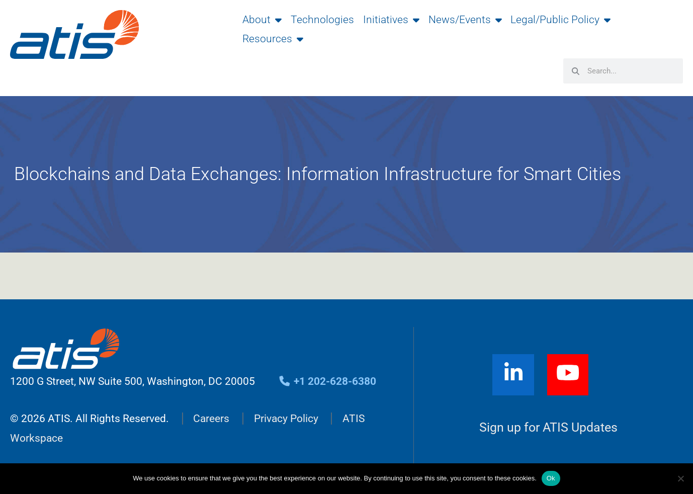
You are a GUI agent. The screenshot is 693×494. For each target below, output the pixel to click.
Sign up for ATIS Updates (548, 427)
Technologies (322, 20)
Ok (551, 478)
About (262, 20)
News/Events (465, 20)
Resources (272, 39)
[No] (680, 478)
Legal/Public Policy (560, 20)
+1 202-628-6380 (327, 381)
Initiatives (391, 20)
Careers (211, 419)
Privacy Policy (286, 419)
